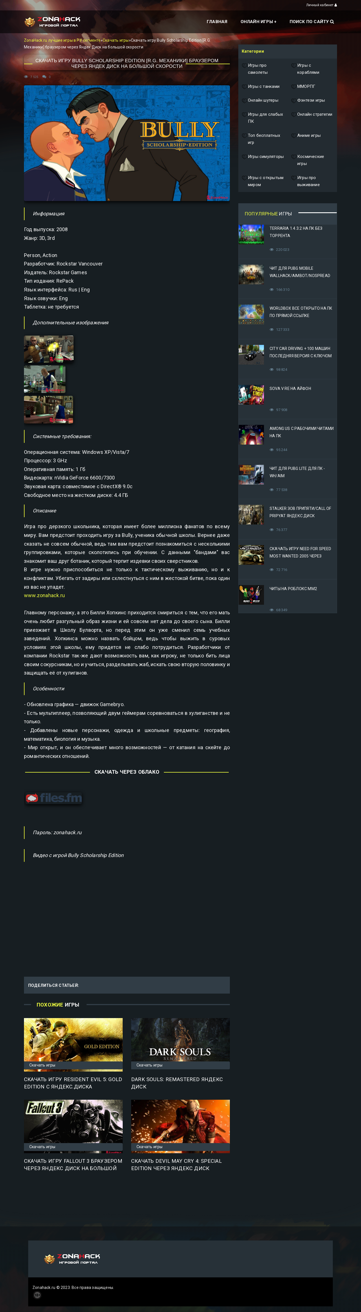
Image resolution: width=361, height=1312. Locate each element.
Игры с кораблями (305, 69)
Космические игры (307, 160)
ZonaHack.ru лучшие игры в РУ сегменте (62, 40)
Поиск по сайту (312, 21)
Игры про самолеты (255, 69)
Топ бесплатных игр (261, 139)
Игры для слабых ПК (262, 118)
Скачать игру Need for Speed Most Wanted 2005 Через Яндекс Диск (300, 556)
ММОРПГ (303, 86)
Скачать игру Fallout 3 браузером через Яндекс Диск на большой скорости (73, 1168)
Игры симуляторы (263, 160)
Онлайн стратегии (311, 118)
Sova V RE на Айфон (290, 388)
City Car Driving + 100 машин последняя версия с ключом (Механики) (301, 355)
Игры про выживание (305, 181)
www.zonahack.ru (44, 595)
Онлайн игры (257, 21)
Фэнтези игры (308, 100)
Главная (217, 21)
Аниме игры (306, 139)
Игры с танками (260, 86)
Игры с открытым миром (262, 181)
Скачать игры (116, 40)
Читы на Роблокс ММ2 (293, 588)
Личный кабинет (321, 5)
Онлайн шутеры (260, 100)
